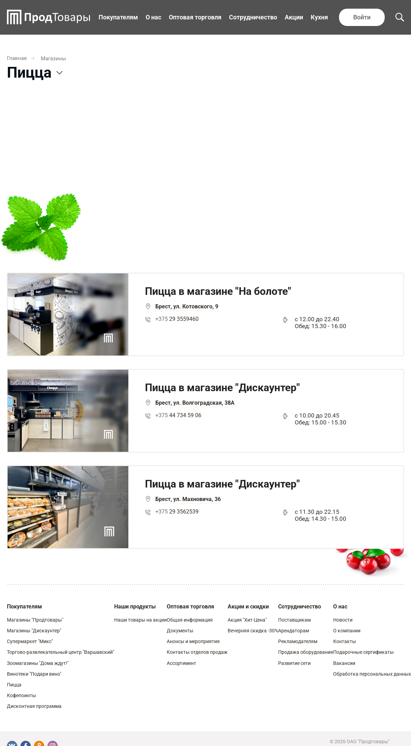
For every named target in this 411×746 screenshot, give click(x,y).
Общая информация (190, 620)
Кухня (319, 17)
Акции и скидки (248, 606)
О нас (153, 17)
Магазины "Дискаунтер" (34, 630)
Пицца (14, 684)
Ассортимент (181, 663)
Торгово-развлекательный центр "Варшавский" (60, 652)
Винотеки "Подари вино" (34, 674)
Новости (343, 620)
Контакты (344, 641)
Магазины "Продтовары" (35, 620)
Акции (294, 17)
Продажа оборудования (305, 652)
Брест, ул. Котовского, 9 (186, 306)
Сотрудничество (253, 17)
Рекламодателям (297, 641)
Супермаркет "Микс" (30, 641)
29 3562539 (177, 511)
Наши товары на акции (140, 620)
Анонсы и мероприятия (193, 641)
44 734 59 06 (178, 415)
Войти (362, 17)
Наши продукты (135, 606)
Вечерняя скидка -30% (253, 630)
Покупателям (118, 17)
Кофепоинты (21, 695)
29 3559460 (177, 319)
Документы (180, 630)
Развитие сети (294, 663)
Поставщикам (294, 620)
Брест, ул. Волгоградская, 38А (195, 403)
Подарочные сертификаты (363, 652)
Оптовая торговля (195, 17)
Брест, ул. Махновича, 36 (188, 499)
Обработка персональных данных (372, 674)
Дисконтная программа (34, 706)
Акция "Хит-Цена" (247, 620)
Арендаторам (293, 630)
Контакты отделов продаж (197, 652)
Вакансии (344, 663)
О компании (346, 630)
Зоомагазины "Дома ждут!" (37, 663)
